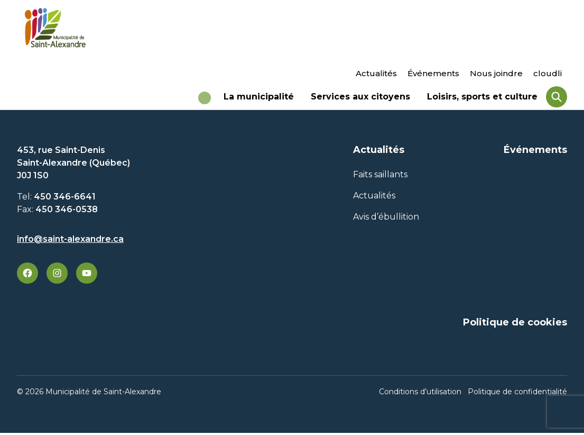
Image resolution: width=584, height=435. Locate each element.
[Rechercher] (556, 99)
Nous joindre (496, 73)
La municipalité (259, 100)
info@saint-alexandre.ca (70, 243)
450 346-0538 (66, 214)
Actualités (376, 73)
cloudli (547, 73)
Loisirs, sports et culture (482, 100)
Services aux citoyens (360, 100)
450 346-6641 (65, 201)
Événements (433, 73)
